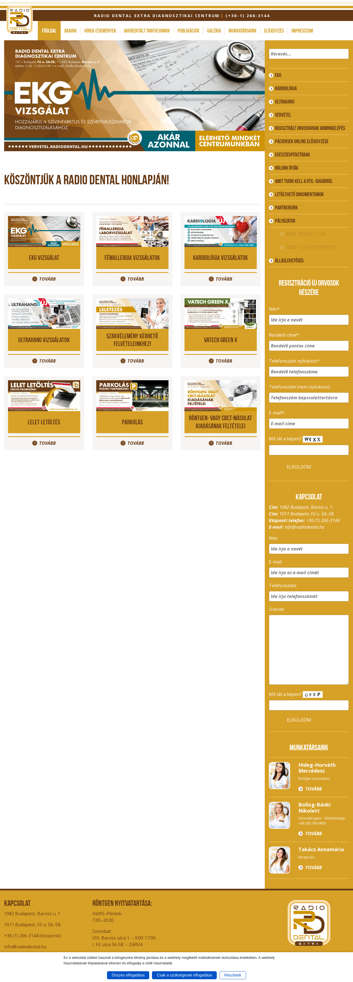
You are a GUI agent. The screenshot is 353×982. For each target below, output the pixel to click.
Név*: (274, 309)
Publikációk (188, 31)
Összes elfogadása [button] (128, 975)
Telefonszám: (283, 585)
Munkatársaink (242, 31)
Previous (9, 97)
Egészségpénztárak (292, 154)
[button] (344, 61)
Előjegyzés (274, 31)
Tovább (47, 279)
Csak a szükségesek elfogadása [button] (184, 975)
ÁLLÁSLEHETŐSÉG (289, 260)
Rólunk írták (286, 168)
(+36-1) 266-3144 (248, 15)
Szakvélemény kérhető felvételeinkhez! (132, 340)
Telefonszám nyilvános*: (294, 361)
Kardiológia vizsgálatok (220, 257)
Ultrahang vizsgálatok (44, 340)
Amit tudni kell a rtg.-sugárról (304, 181)
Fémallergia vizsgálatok (132, 257)
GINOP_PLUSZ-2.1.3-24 (305, 234)
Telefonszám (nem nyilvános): (299, 387)
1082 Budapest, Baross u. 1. (32, 914)
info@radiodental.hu (304, 527)
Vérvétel (283, 115)
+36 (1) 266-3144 (323, 520)
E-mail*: (277, 413)
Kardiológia (286, 88)
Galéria (214, 31)
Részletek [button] (232, 975)
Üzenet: (277, 609)
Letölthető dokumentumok (299, 194)
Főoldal (49, 31)
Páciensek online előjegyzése (301, 141)
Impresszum (302, 31)
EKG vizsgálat (44, 257)
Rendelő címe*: (284, 335)
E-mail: (275, 562)
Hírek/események (100, 31)
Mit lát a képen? (296, 439)
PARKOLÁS (132, 422)
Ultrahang (285, 102)
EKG (278, 75)
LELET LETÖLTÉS (44, 422)
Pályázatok (285, 221)
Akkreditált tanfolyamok (147, 31)
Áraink (70, 31)
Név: (273, 538)
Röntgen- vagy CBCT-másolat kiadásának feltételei (220, 422)
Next (259, 97)
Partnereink (286, 207)
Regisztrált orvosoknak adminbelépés (310, 128)
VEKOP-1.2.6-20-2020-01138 (310, 247)
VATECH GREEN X (220, 340)
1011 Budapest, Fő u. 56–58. (32, 925)
